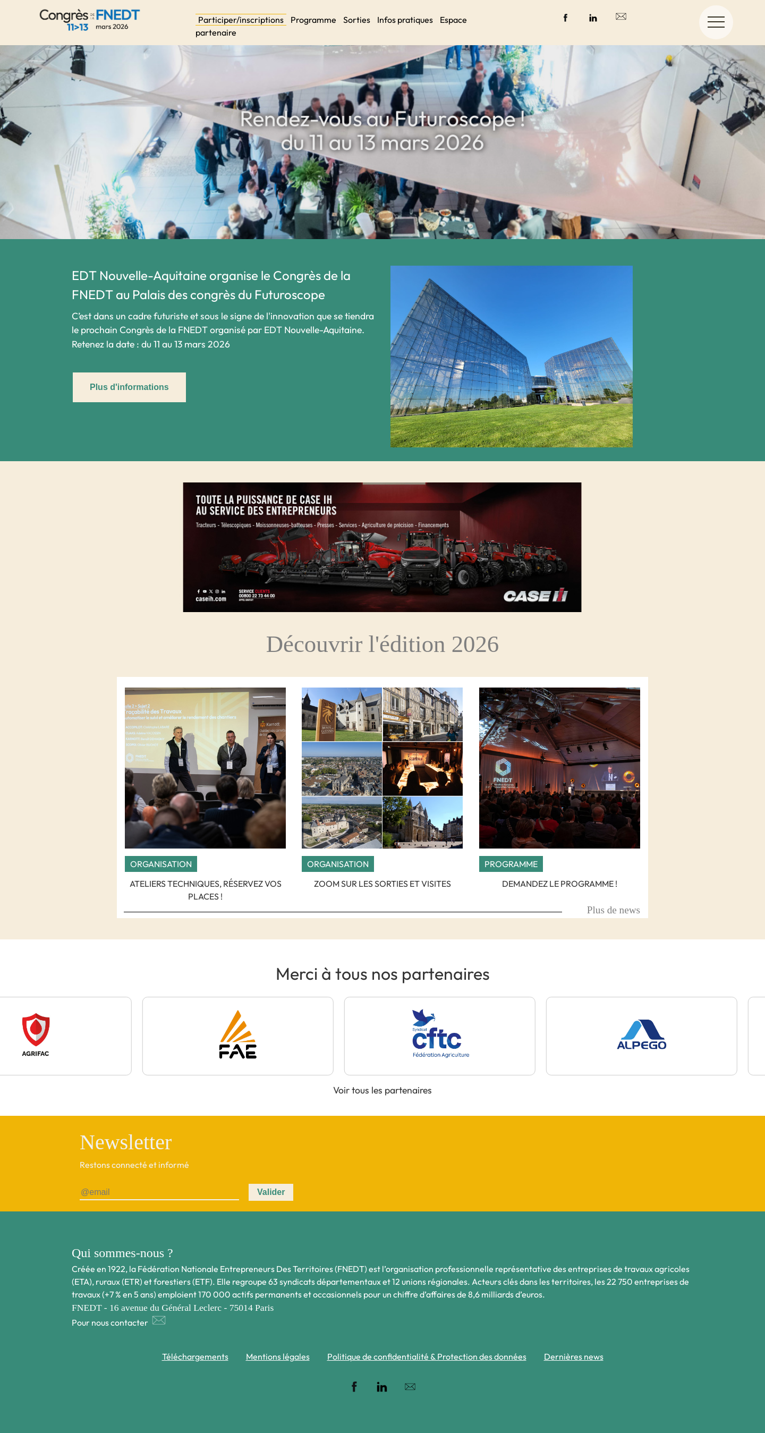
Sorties (356, 19)
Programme (313, 19)
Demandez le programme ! (559, 883)
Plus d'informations (129, 387)
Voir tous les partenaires (382, 1090)
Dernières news (574, 1356)
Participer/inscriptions (241, 19)
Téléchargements (195, 1356)
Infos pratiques (405, 19)
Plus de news (613, 909)
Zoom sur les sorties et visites (382, 883)
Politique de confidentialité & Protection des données (426, 1356)
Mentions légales (278, 1356)
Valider (271, 1192)
